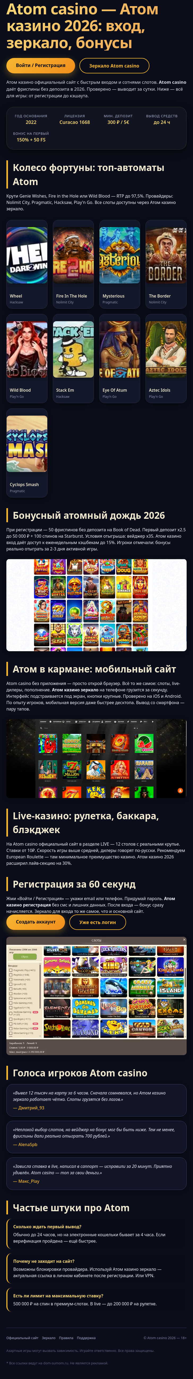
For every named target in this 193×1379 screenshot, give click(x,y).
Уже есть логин (97, 922)
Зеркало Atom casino (114, 65)
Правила (66, 1337)
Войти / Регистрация (41, 65)
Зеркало (48, 1337)
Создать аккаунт (35, 921)
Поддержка (86, 1337)
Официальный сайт (22, 1337)
